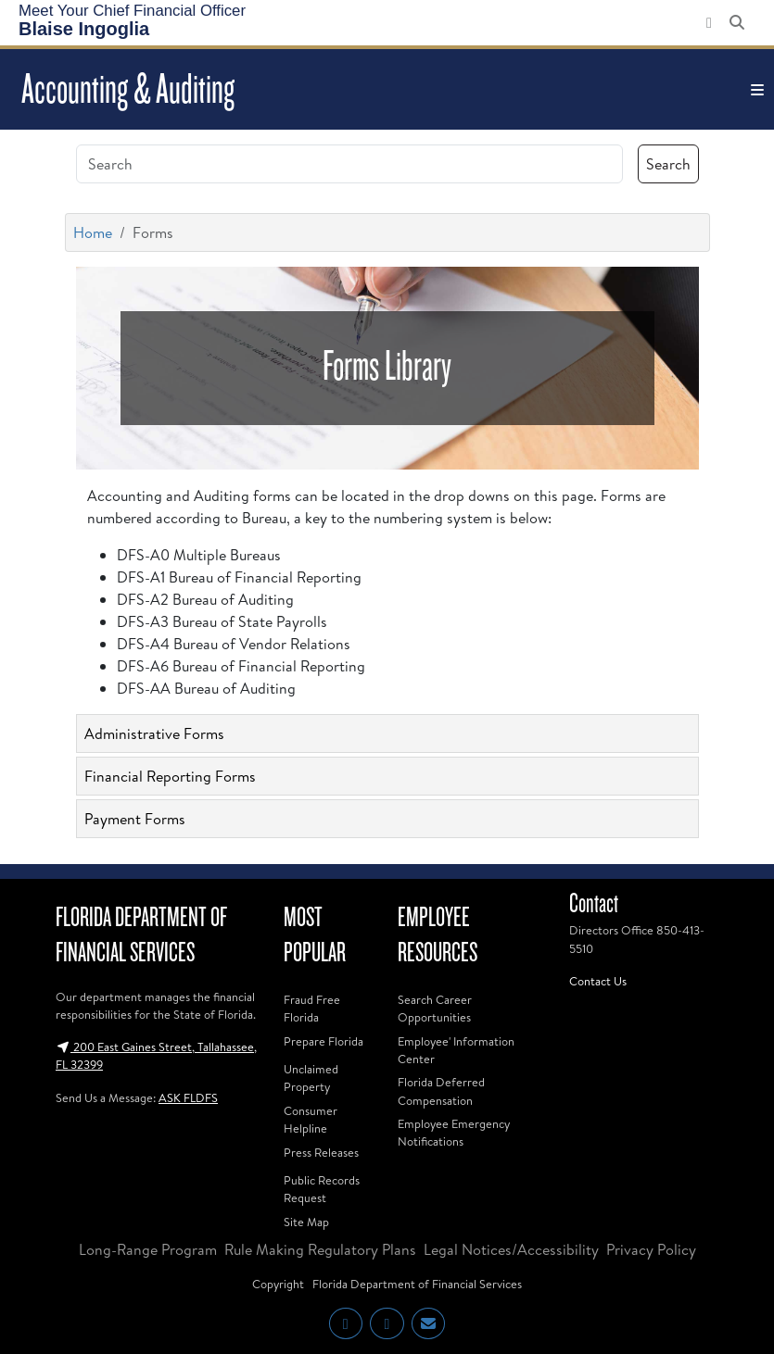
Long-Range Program (148, 1249)
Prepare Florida (323, 1041)
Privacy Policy (651, 1249)
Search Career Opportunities (435, 1008)
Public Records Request (322, 1189)
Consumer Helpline (310, 1119)
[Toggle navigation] (757, 90)
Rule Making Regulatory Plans (320, 1249)
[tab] (387, 733)
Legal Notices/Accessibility (511, 1249)
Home (92, 232)
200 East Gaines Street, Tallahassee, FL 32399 (156, 1055)
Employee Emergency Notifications (454, 1132)
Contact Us (598, 980)
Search (668, 164)
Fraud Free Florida (312, 1008)
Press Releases (321, 1152)
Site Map (306, 1221)
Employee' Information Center (456, 1050)
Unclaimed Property (311, 1077)
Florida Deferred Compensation (441, 1090)
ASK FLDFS (188, 1097)
